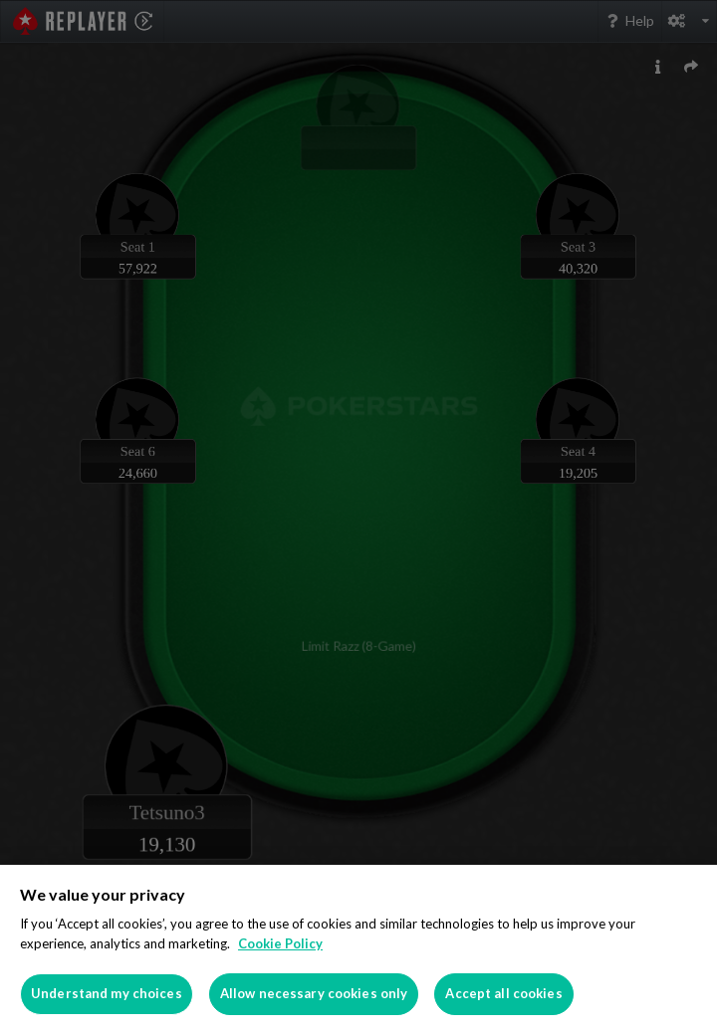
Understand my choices (106, 993)
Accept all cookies (503, 993)
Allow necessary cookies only (314, 993)
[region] (358, 950)
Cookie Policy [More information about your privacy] (280, 943)
